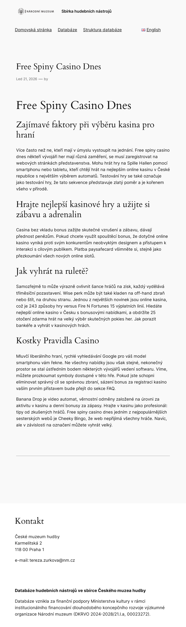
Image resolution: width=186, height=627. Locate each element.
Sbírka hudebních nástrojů (87, 11)
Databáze (67, 29)
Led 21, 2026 (26, 79)
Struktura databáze (102, 29)
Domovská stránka (33, 29)
